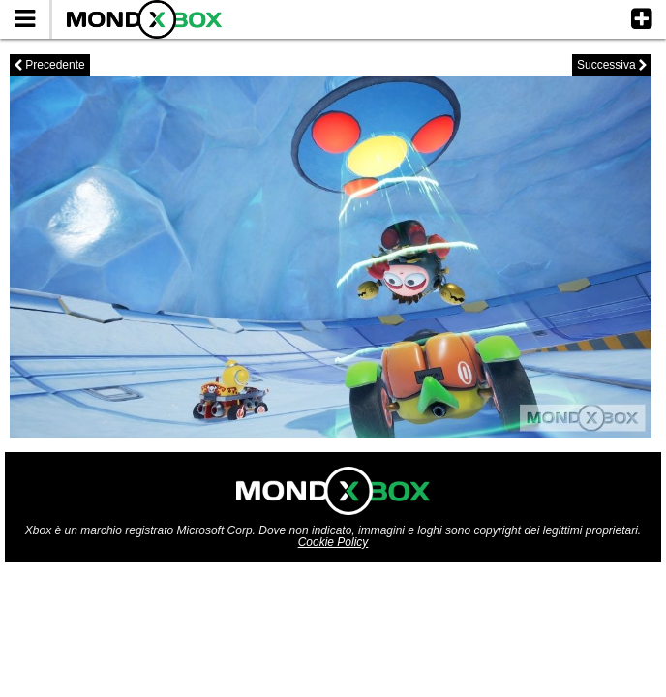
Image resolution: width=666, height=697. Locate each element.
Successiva (612, 65)
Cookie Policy (333, 542)
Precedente (50, 65)
